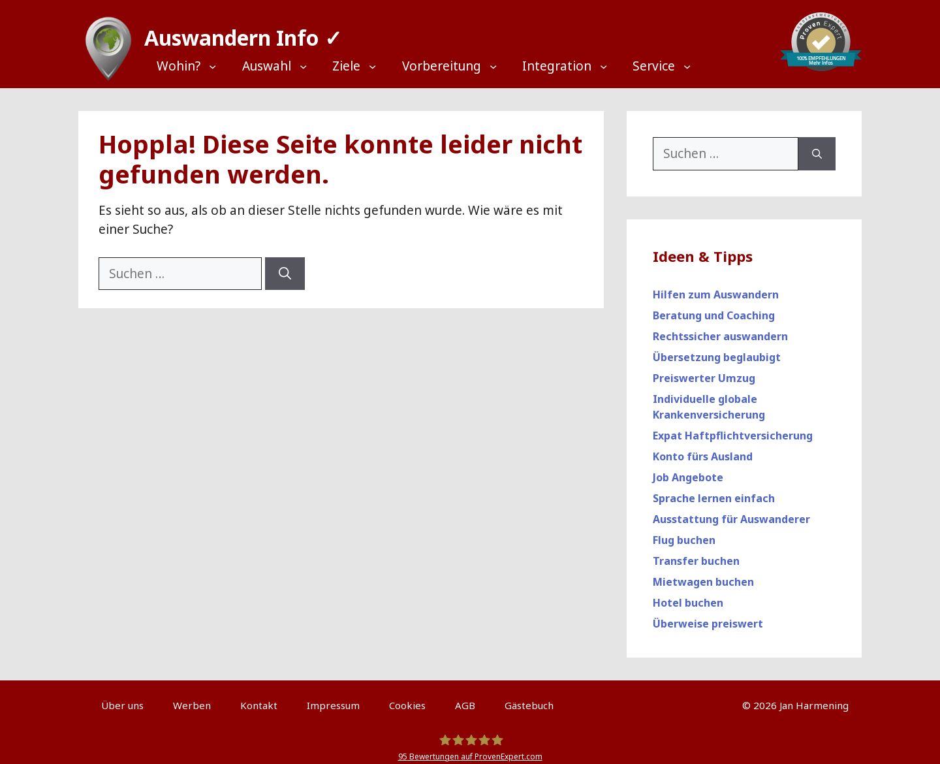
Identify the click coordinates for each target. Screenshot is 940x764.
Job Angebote (688, 471)
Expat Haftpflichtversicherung (733, 429)
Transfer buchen (696, 554)
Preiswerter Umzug (704, 371)
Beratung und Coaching (714, 309)
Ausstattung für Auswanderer (731, 512)
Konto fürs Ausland (703, 450)
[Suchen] (285, 267)
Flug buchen (684, 533)
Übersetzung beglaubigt (717, 350)
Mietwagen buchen (703, 575)
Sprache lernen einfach (714, 492)
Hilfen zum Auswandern (716, 288)
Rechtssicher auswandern (720, 330)
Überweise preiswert (708, 617)
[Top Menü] (193, 66)
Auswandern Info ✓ (237, 32)
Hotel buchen (688, 596)
